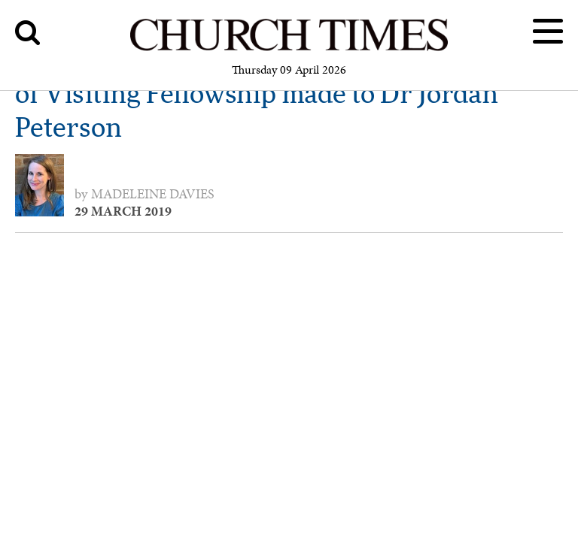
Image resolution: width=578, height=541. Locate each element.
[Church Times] (289, 48)
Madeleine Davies (152, 194)
